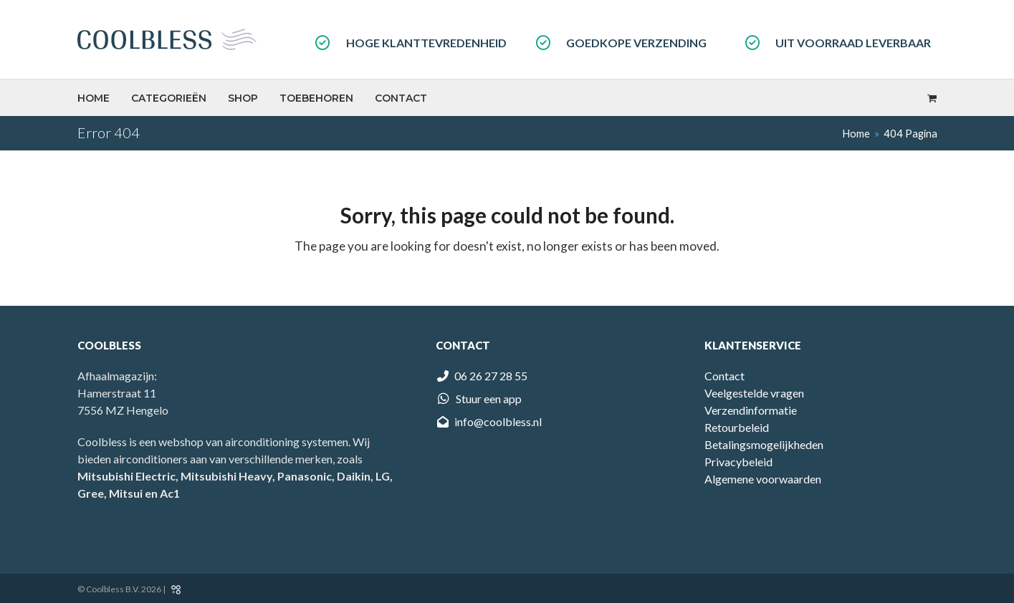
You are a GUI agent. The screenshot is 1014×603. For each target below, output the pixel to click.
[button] (932, 97)
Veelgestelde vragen (754, 393)
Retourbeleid (736, 427)
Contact (724, 375)
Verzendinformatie (750, 410)
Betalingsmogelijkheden (763, 444)
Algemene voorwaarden (762, 479)
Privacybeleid (738, 461)
